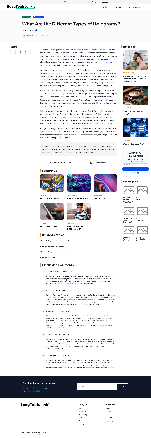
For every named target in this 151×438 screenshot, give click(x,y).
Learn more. (105, 2)
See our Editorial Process (60, 162)
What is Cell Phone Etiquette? (127, 239)
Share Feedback (98, 162)
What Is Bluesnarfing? (49, 226)
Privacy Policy (24, 435)
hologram (109, 62)
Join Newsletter (136, 7)
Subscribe (136, 169)
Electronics (82, 412)
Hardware (98, 195)
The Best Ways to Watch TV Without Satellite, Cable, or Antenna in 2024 (134, 78)
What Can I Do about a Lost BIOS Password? (78, 227)
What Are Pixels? (101, 198)
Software (127, 140)
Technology (128, 72)
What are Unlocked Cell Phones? (141, 239)
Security (44, 223)
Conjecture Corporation (41, 432)
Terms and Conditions (36, 435)
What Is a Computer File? (133, 144)
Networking (45, 195)
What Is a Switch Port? (49, 198)
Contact (108, 412)
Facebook (109, 421)
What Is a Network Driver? (78, 198)
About (107, 408)
